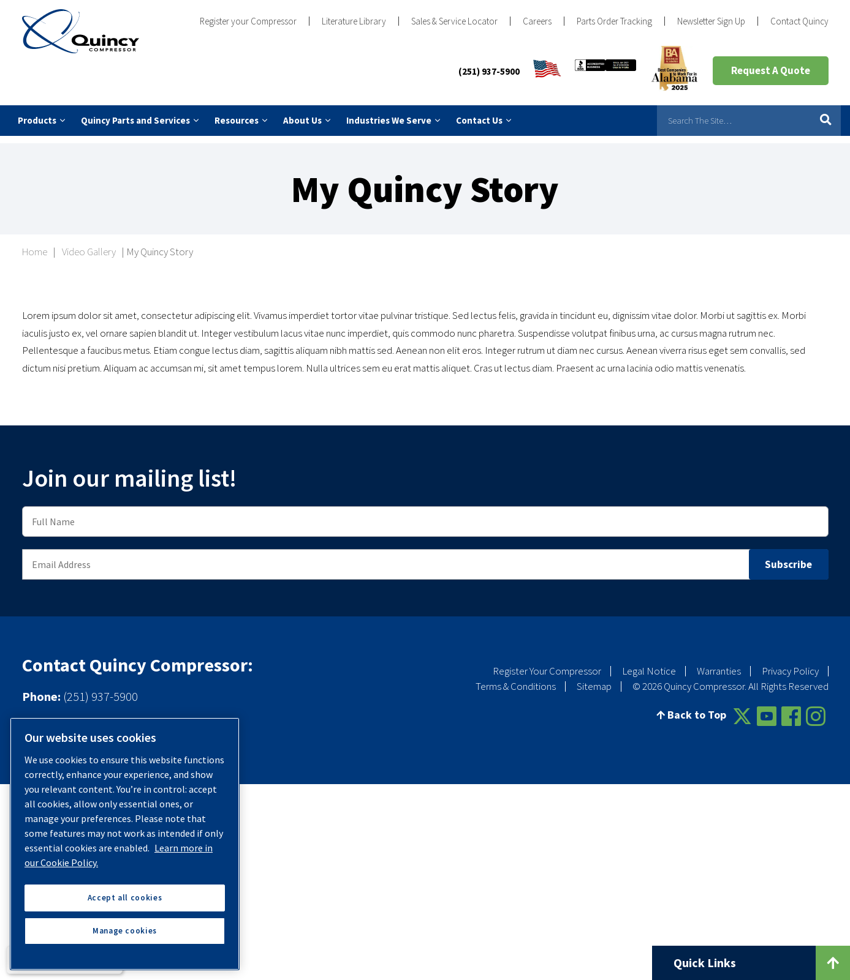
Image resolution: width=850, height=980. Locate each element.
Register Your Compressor (547, 663)
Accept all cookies (125, 897)
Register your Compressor (248, 21)
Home (34, 244)
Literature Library (354, 21)
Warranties (719, 663)
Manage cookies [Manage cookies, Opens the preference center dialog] (125, 931)
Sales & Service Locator (454, 21)
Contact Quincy (799, 21)
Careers (537, 21)
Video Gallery (89, 244)
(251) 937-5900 (489, 71)
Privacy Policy (790, 663)
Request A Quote (770, 70)
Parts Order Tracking (614, 21)
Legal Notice (649, 663)
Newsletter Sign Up (711, 21)
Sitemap (594, 679)
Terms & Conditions (516, 679)
